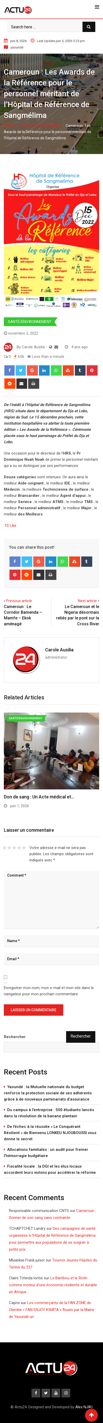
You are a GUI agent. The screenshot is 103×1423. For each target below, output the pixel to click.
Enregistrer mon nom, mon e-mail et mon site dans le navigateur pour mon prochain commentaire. (49, 990)
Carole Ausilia (59, 649)
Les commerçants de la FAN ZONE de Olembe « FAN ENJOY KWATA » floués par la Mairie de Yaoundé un (51, 1309)
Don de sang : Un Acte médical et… (39, 796)
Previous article (19, 601)
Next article (87, 601)
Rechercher (15, 1036)
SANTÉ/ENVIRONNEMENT (42, 126)
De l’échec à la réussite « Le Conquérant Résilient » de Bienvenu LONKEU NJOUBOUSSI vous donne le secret (50, 1132)
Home (11, 126)
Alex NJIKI (83, 1407)
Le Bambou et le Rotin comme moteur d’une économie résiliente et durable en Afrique (53, 1285)
